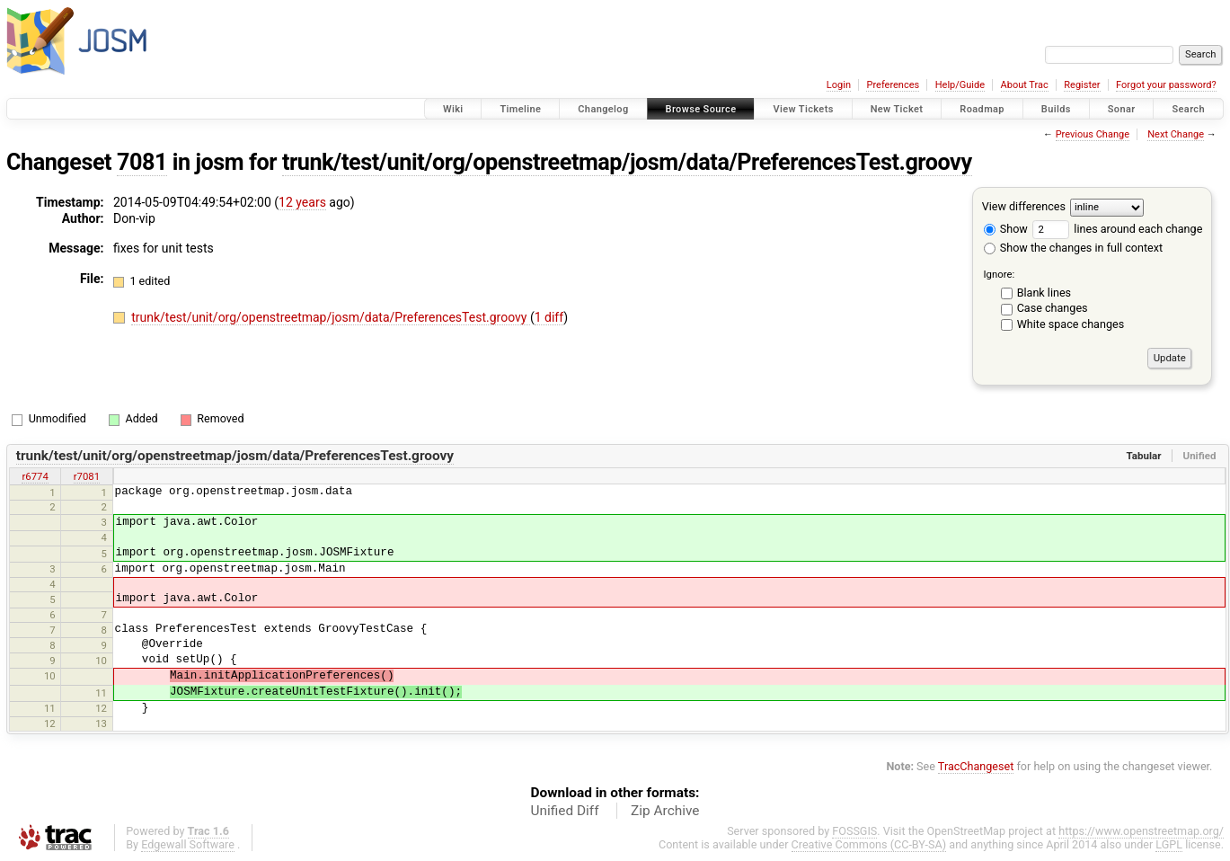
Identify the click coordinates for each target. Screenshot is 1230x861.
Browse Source (701, 109)
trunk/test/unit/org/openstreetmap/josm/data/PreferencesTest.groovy (627, 162)
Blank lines (1044, 292)
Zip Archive (665, 811)
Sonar (1122, 109)
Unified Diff (565, 811)
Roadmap (982, 109)
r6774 (35, 476)
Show (1006, 228)
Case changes (1052, 308)
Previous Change (1092, 134)
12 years (302, 202)
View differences (1024, 206)
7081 (142, 162)
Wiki (453, 109)
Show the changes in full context (1073, 247)
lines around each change (1117, 228)
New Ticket (897, 109)
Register (1082, 85)
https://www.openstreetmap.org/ (1141, 831)
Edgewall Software (187, 844)
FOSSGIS (854, 831)
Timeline (520, 109)
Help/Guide (960, 85)
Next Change (1175, 134)
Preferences (892, 85)
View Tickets (803, 109)
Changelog (603, 109)
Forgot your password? (1166, 85)
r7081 (87, 476)
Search (1188, 109)
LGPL (1168, 844)
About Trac (1025, 85)
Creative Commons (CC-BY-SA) (869, 844)
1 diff (549, 317)
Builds (1056, 109)
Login (839, 85)
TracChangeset (976, 766)
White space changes (1071, 324)
